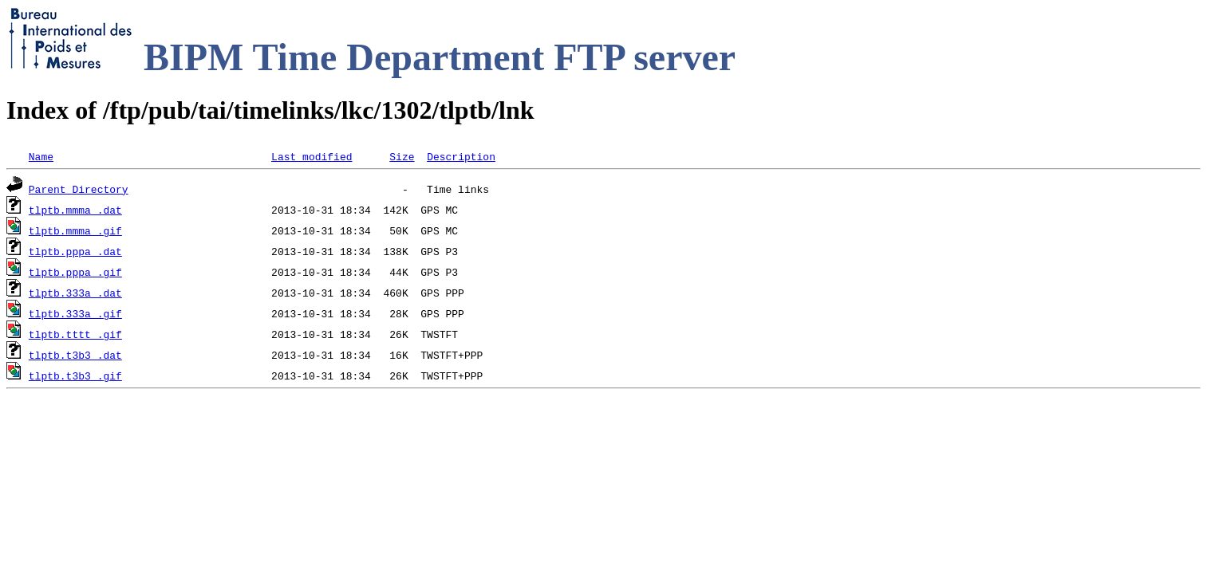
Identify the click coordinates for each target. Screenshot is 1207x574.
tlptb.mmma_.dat (75, 209)
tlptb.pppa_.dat (75, 251)
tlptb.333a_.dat (75, 292)
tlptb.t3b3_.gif (75, 375)
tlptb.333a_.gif (75, 313)
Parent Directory (78, 189)
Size (401, 156)
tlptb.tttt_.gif (75, 334)
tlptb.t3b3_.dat (75, 355)
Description (461, 156)
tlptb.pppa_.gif (75, 272)
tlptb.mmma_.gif (75, 230)
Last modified (311, 156)
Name (41, 156)
